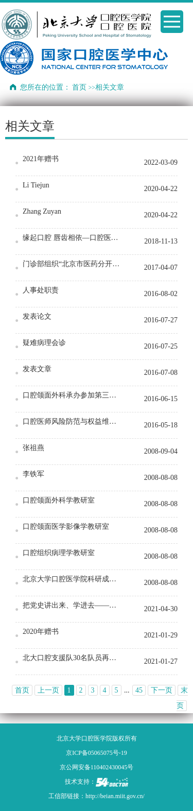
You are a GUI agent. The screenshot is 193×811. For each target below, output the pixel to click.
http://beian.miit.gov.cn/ (115, 796)
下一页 (161, 690)
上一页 (48, 690)
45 (139, 690)
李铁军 (33, 474)
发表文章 (37, 369)
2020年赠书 (41, 631)
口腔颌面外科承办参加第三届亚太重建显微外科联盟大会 (73, 395)
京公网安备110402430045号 (97, 767)
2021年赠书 (41, 159)
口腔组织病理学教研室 (59, 553)
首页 (79, 87)
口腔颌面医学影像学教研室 (66, 526)
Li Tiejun (36, 185)
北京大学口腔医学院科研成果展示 (73, 579)
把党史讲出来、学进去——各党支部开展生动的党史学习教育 (73, 605)
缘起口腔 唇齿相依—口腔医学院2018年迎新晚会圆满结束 (73, 237)
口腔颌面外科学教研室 (59, 500)
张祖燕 (33, 448)
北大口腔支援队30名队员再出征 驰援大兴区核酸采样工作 (73, 658)
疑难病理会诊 (44, 343)
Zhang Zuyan (42, 211)
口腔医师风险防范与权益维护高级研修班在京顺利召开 (73, 421)
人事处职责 (41, 290)
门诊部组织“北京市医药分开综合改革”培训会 (73, 264)
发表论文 (37, 316)
